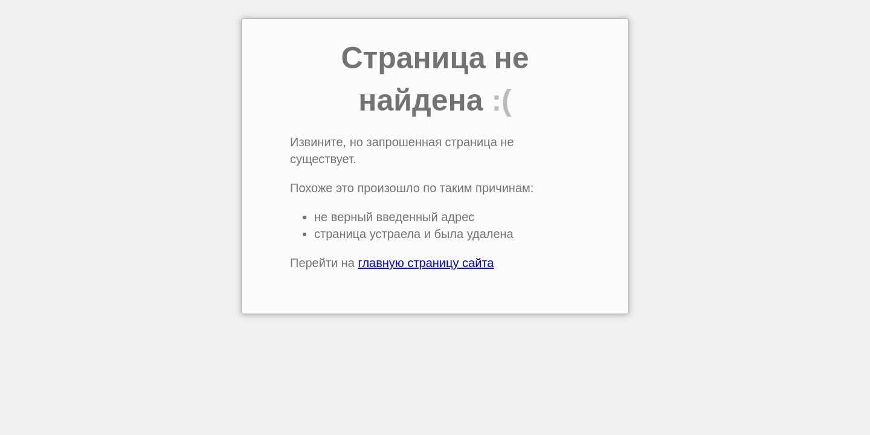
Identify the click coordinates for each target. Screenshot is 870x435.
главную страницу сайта (426, 262)
